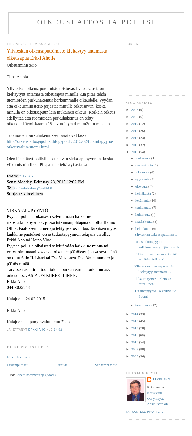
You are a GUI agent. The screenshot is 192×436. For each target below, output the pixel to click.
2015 (135, 152)
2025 (135, 117)
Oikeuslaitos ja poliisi (96, 22)
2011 (135, 335)
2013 (135, 321)
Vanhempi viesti (106, 365)
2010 (135, 342)
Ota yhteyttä (155, 398)
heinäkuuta (143, 193)
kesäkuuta (142, 200)
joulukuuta (143, 158)
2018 (135, 131)
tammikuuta (144, 305)
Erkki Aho (26, 176)
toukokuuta (143, 207)
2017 (135, 138)
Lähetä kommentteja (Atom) (36, 375)
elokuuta (141, 186)
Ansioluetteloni (158, 404)
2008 (135, 356)
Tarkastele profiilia (144, 411)
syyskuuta (142, 179)
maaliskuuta (144, 221)
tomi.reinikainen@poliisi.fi (33, 188)
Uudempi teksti (17, 365)
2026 (135, 110)
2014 (135, 314)
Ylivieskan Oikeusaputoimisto (155, 234)
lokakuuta (142, 172)
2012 (135, 328)
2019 (135, 124)
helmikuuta (143, 229)
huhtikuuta (143, 214)
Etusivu (61, 365)
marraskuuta (144, 165)
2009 (135, 349)
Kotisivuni (154, 393)
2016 (135, 145)
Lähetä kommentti (19, 357)
